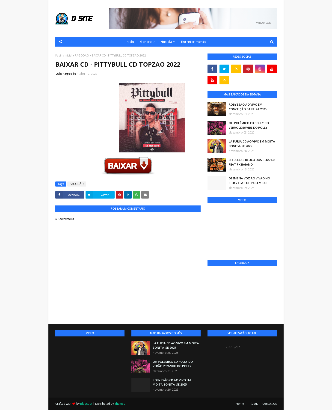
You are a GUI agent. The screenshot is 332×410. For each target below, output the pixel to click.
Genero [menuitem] (146, 41)
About (254, 404)
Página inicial (63, 55)
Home (240, 404)
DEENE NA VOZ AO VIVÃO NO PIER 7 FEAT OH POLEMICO (249, 180)
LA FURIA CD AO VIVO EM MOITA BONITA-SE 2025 (252, 143)
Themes (120, 404)
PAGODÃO (82, 55)
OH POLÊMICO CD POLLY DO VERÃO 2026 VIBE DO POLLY (249, 125)
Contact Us (269, 404)
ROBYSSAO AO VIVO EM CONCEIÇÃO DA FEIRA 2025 (248, 106)
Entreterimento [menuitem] (193, 41)
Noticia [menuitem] (166, 41)
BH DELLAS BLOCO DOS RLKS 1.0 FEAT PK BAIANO (251, 162)
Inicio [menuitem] (130, 41)
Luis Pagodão (66, 73)
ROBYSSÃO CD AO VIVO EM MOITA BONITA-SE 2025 (172, 382)
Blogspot (86, 404)
